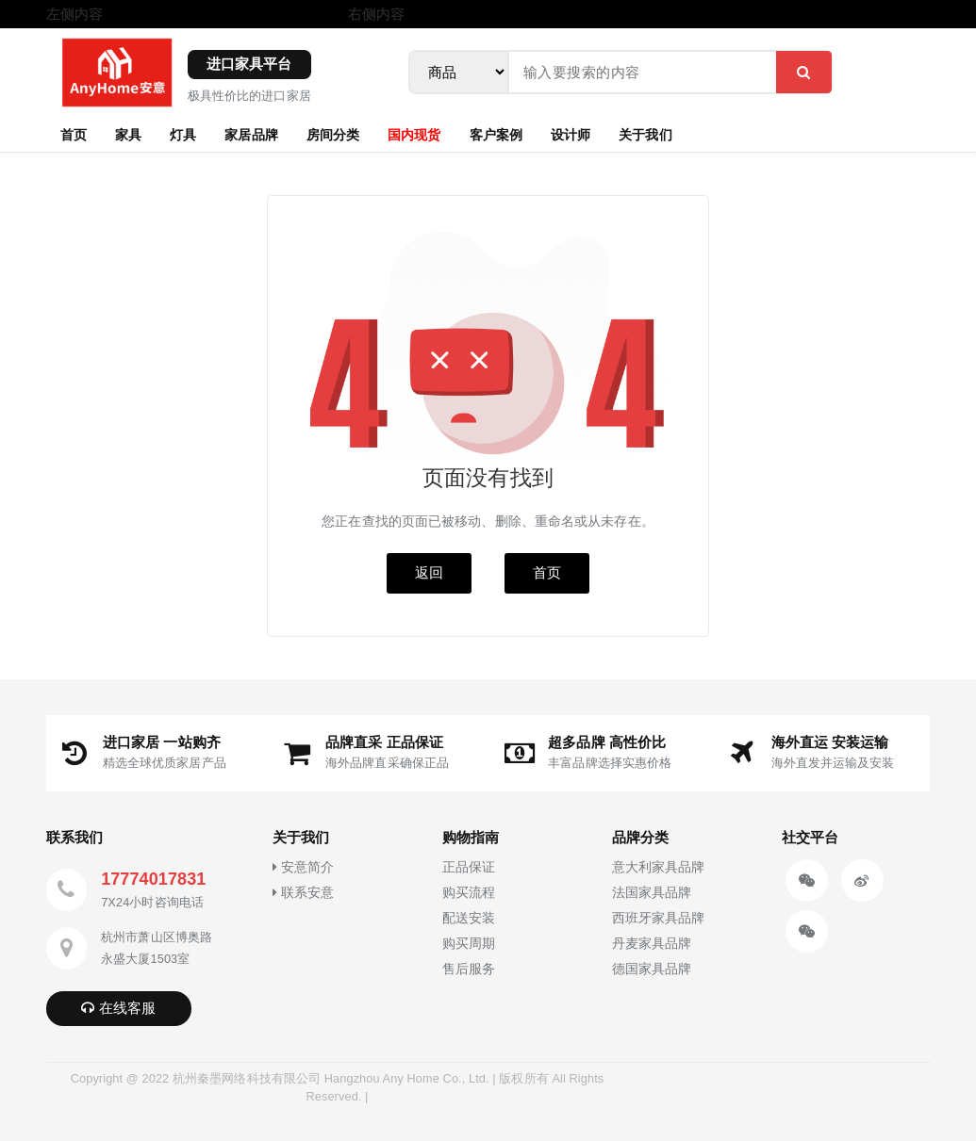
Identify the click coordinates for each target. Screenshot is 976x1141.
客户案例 (496, 133)
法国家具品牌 (652, 893)
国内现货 (414, 133)
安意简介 (303, 867)
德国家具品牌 (652, 969)
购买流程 (468, 893)
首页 (73, 133)
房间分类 (332, 133)
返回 (429, 572)
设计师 (570, 133)
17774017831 (153, 879)
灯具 (183, 133)
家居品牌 (250, 133)
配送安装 (468, 918)
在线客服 (118, 1008)
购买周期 (468, 944)
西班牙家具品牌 (658, 918)
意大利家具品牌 (658, 867)
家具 (128, 133)
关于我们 (645, 133)
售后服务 (468, 969)
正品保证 (468, 867)
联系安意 (303, 893)
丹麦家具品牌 (652, 944)
